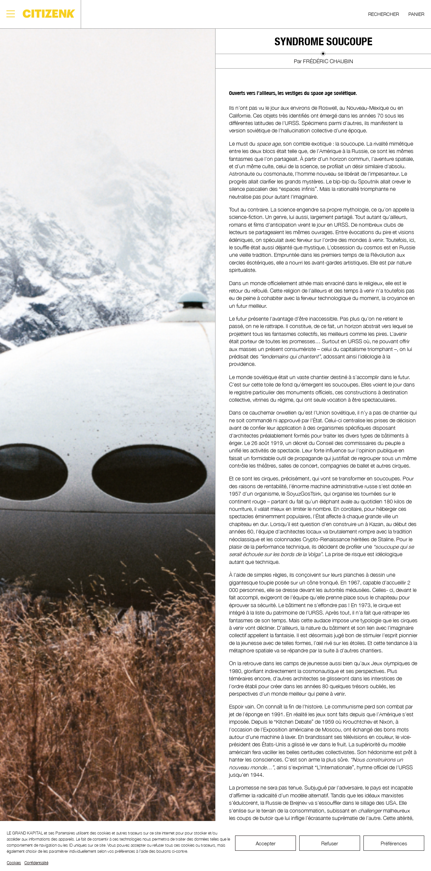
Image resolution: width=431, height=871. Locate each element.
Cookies (14, 862)
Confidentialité (36, 862)
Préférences (394, 843)
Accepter (266, 843)
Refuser (329, 843)
